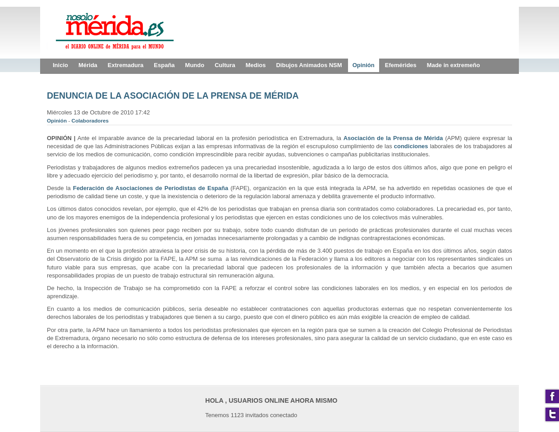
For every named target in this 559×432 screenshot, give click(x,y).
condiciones (411, 146)
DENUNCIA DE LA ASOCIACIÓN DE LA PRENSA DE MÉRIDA (173, 95)
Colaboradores (90, 120)
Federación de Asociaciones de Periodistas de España (151, 188)
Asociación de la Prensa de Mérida (393, 138)
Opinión (57, 120)
